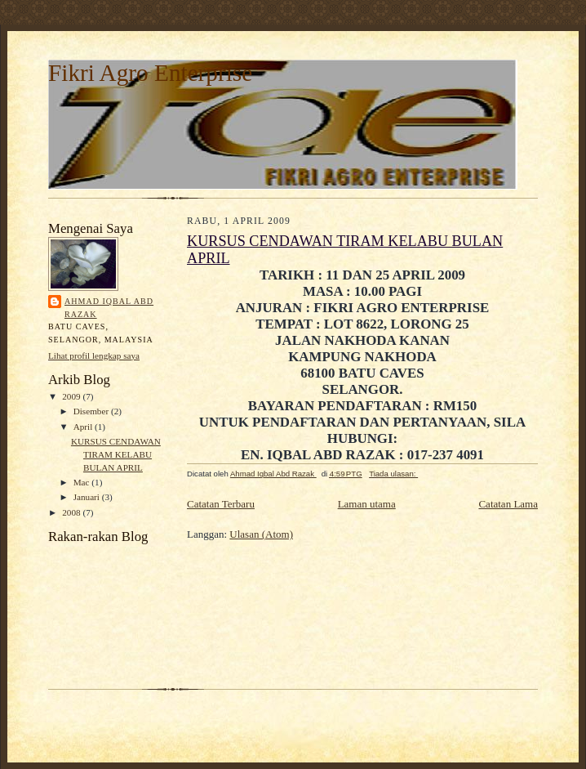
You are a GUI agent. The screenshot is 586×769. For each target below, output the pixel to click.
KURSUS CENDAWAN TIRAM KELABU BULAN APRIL (116, 454)
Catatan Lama (508, 504)
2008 (72, 512)
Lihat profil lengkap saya (94, 355)
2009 (72, 396)
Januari (87, 497)
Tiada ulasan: (393, 473)
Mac (82, 482)
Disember (92, 411)
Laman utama (367, 504)
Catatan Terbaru (221, 504)
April (84, 426)
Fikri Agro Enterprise (150, 73)
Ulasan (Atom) (261, 534)
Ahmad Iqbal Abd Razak (108, 308)
